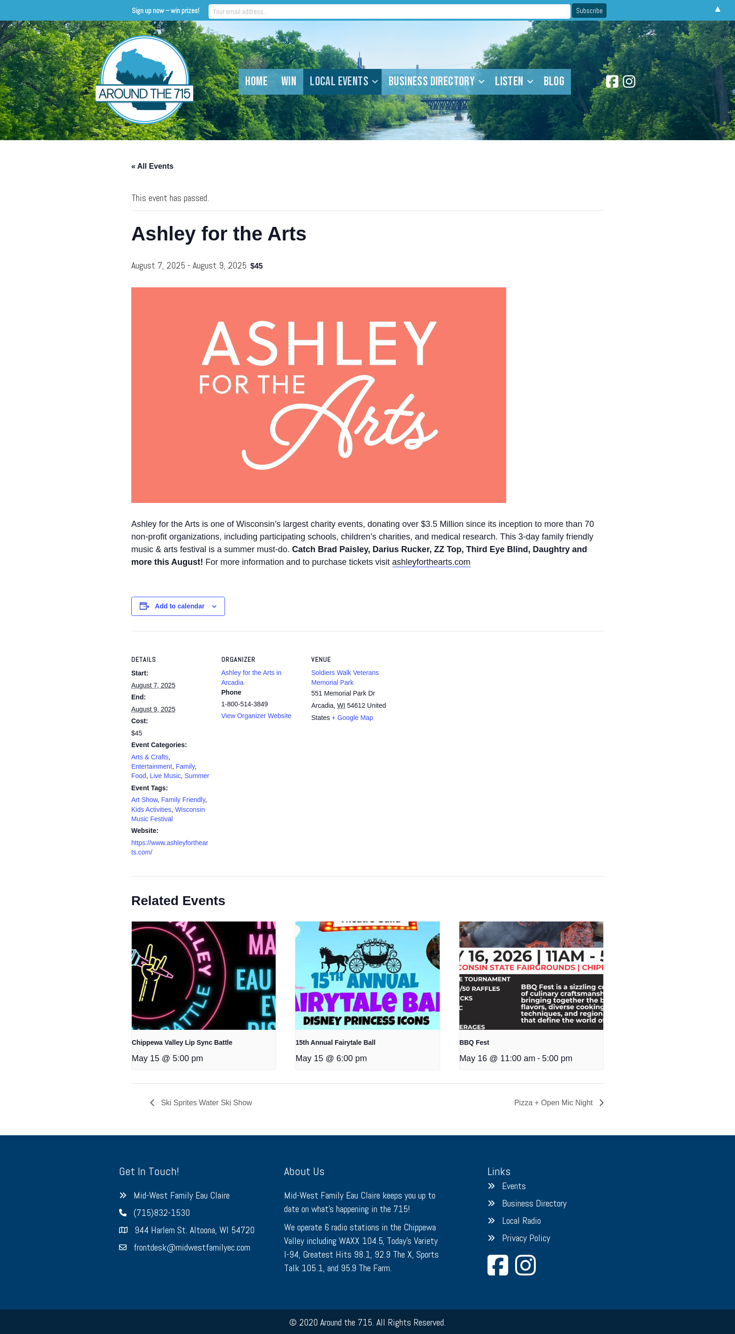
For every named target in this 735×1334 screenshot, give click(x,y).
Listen (509, 81)
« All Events (152, 166)
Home (256, 81)
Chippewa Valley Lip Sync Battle (182, 1042)
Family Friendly (183, 799)
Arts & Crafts (149, 757)
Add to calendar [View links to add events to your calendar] (180, 606)
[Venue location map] (450, 695)
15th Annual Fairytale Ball (335, 1042)
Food (138, 775)
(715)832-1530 (162, 1213)
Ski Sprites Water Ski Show (205, 1103)
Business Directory (432, 81)
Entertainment (151, 766)
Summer (197, 775)
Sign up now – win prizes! (289, 10)
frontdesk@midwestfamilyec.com (192, 1247)
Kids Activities (151, 809)
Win (288, 81)
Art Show (144, 799)
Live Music (165, 775)
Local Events (339, 81)
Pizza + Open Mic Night (554, 1103)
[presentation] (204, 975)
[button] (375, 82)
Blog (554, 81)
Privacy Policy (526, 1238)
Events (514, 1186)
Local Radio (521, 1220)
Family (185, 766)
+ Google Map (352, 717)
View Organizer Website (256, 715)
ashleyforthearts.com (431, 562)
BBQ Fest (474, 1042)
